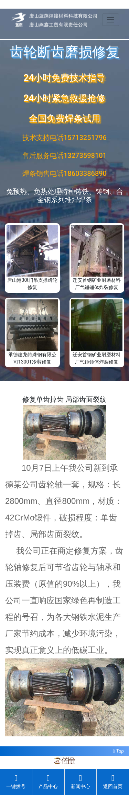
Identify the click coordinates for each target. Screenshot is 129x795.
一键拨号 (15, 781)
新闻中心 (80, 781)
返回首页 (112, 781)
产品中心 (48, 781)
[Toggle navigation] (110, 19)
